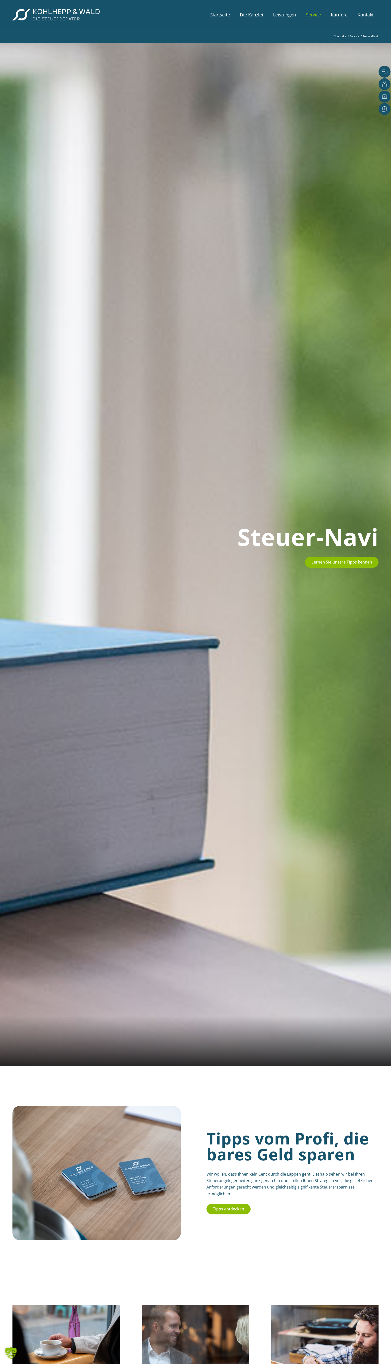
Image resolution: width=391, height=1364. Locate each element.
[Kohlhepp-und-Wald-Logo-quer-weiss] (56, 14)
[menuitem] (220, 14)
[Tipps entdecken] (228, 1209)
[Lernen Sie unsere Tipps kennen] (342, 562)
